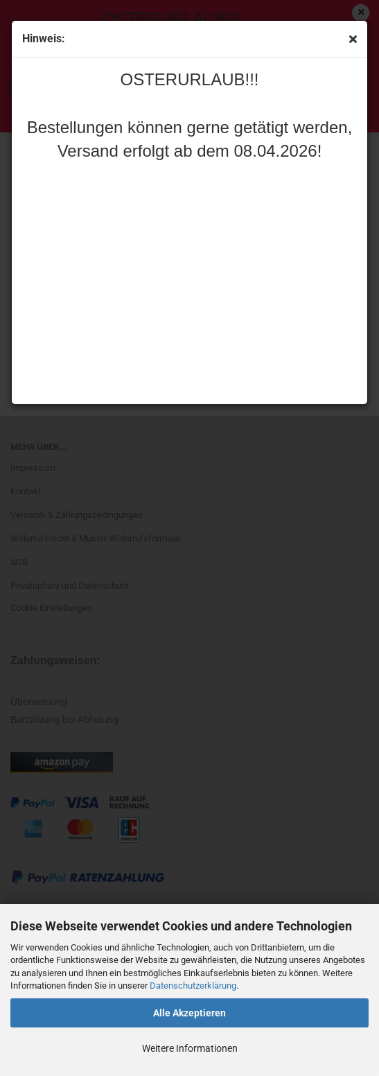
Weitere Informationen (190, 1048)
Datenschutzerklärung (193, 985)
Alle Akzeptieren (189, 1012)
